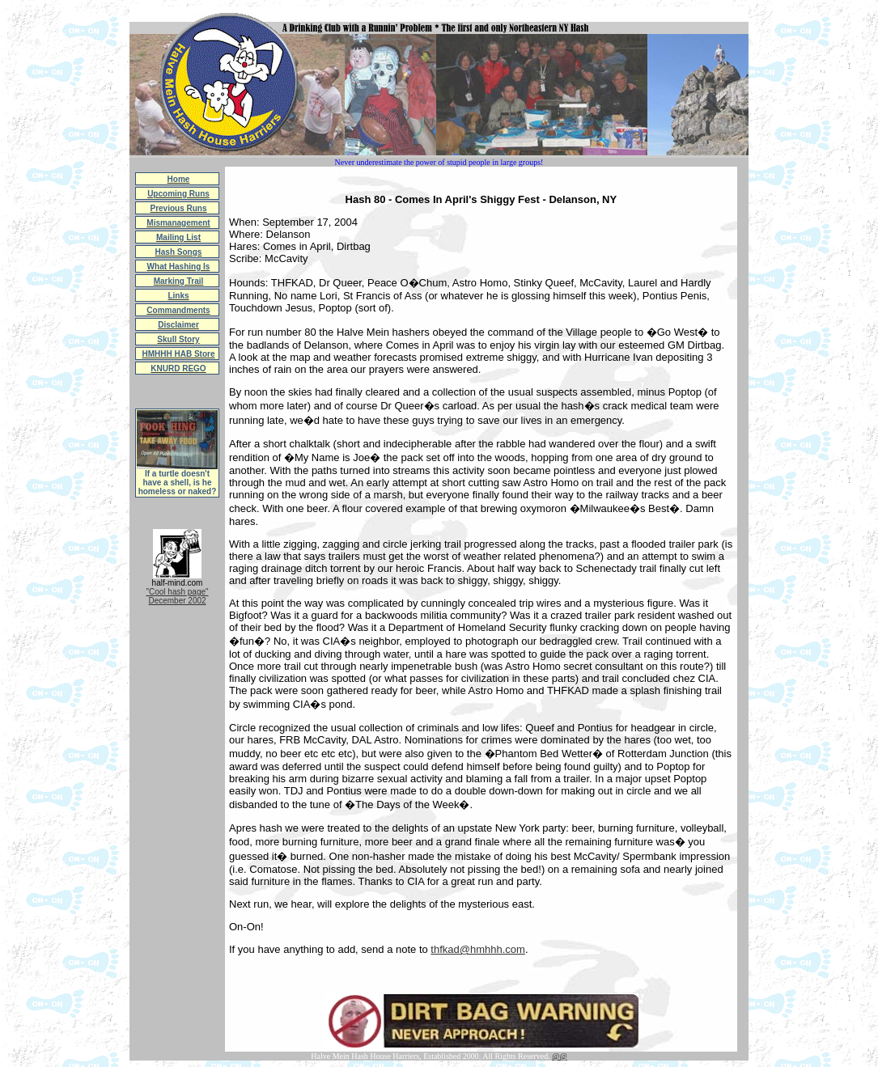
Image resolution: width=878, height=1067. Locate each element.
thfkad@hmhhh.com (478, 949)
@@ (559, 1056)
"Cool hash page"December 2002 (177, 596)
